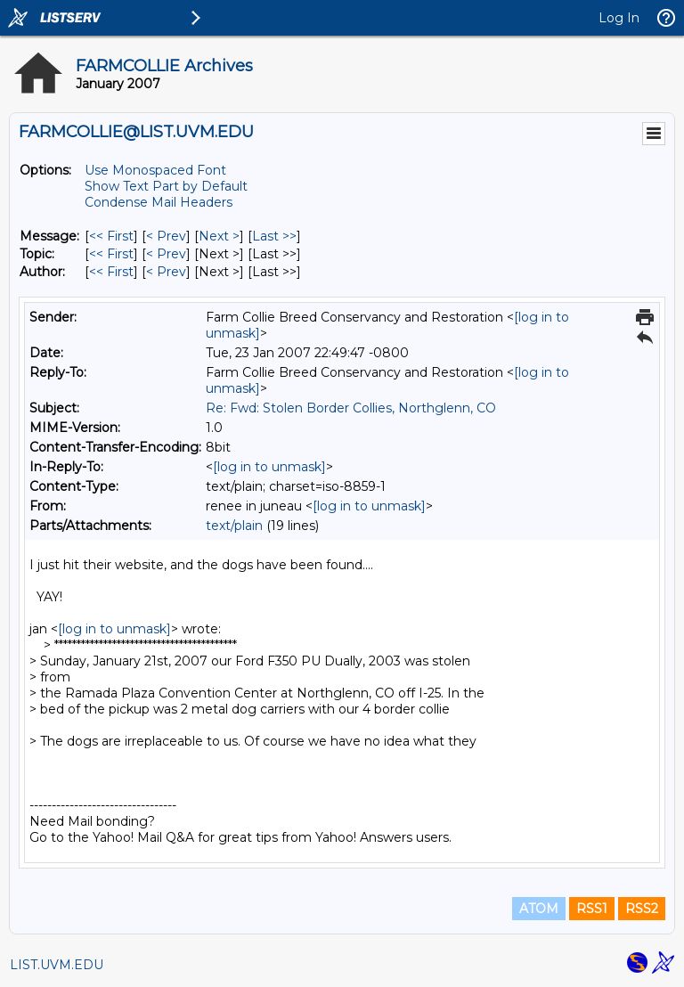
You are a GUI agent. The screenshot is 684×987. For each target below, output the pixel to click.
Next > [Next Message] (219, 236)
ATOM (538, 909)
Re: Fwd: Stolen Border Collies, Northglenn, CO (351, 408)
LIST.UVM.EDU (56, 965)
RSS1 (591, 909)
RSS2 (641, 909)
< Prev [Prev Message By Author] (166, 272)
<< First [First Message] (111, 236)
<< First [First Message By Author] (111, 272)
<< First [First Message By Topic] (111, 254)
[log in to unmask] (269, 467)
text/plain (234, 526)
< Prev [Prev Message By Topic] (166, 254)
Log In (618, 18)
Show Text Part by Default (166, 186)
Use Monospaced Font (155, 170)
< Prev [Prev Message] (166, 236)
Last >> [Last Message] (274, 236)
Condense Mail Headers (158, 202)
